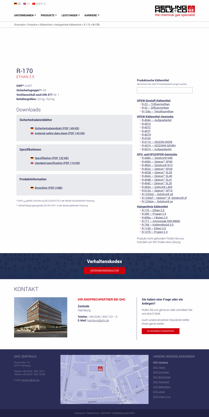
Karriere (91, 15)
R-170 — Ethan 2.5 (153, 210)
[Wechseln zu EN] (27, 3)
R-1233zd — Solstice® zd (157, 194)
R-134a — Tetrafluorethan (157, 111)
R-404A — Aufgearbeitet (157, 120)
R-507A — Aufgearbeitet (157, 149)
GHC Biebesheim (161, 386)
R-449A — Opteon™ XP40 (157, 161)
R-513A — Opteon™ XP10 (157, 190)
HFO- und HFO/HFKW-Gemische (157, 154)
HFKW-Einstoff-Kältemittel (154, 100)
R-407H (146, 134)
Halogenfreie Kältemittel (152, 206)
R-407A (146, 124)
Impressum (79, 413)
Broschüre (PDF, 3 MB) (48, 188)
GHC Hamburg (160, 362)
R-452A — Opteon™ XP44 (157, 169)
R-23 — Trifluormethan (156, 104)
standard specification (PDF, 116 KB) (57, 163)
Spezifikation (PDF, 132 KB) (52, 158)
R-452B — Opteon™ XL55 (157, 172)
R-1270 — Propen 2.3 (155, 232)
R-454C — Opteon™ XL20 (157, 183)
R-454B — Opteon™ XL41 (157, 180)
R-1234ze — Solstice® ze (157, 201)
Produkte (47, 15)
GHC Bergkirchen (162, 377)
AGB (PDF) (106, 413)
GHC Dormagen (161, 372)
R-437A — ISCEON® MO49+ (159, 145)
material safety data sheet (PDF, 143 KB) (60, 133)
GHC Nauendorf (161, 381)
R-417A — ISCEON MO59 (157, 142)
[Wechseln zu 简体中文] (40, 3)
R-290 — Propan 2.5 (154, 214)
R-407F (146, 131)
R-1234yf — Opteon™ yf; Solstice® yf (164, 198)
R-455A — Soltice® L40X (157, 187)
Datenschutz (93, 413)
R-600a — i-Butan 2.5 (155, 217)
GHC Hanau (159, 367)
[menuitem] (25, 15)
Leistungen (69, 15)
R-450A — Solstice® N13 (157, 165)
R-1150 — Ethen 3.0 (154, 228)
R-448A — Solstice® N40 (157, 158)
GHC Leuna (159, 391)
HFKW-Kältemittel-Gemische (155, 116)
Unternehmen (24, 15)
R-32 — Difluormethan (155, 108)
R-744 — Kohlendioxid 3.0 (157, 224)
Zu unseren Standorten (160, 331)
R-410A (146, 138)
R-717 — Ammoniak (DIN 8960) (161, 221)
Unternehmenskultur (104, 270)
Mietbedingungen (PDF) (123, 413)
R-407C (146, 127)
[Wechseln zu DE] (18, 3)
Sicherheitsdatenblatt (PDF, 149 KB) (57, 128)
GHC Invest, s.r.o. (162, 396)
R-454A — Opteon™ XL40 (157, 176)
